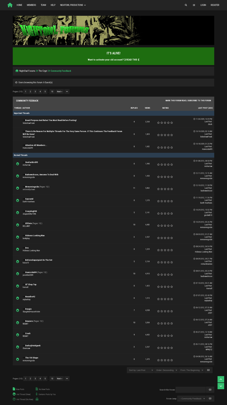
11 (134, 188)
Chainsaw (26, 348)
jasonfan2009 (28, 275)
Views (147, 108)
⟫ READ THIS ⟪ (131, 59)
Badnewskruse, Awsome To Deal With (41, 174)
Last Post (203, 108)
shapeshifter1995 (29, 214)
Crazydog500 (31, 211)
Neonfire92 (30, 296)
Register (215, 5)
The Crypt (43, 70)
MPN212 (209, 349)
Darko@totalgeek (33, 345)
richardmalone (206, 264)
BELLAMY (26, 226)
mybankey (26, 299)
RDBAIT (25, 324)
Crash (27, 333)
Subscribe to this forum (199, 100)
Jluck (210, 124)
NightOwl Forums (27, 70)
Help (53, 5)
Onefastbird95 (31, 162)
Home (19, 5)
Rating (165, 108)
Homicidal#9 (28, 148)
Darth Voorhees (29, 202)
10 (134, 224)
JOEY (210, 313)
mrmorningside (29, 177)
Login (203, 5)
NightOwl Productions (73, 5)
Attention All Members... (36, 145)
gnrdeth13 (208, 215)
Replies (134, 108)
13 (52, 91)
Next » (59, 91)
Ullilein (28, 223)
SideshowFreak (29, 123)
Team (43, 5)
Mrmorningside (32, 187)
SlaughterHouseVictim (31, 312)
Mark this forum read (176, 100)
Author (26, 108)
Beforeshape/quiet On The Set (38, 260)
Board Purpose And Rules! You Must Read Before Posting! (51, 120)
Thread (17, 108)
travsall (25, 287)
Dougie (28, 309)
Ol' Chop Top (30, 284)
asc (210, 108)
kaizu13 (26, 263)
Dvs (27, 248)
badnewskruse (206, 191)
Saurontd (29, 199)
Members (31, 5)
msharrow (26, 165)
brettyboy (26, 238)
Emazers (29, 321)
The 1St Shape (31, 358)
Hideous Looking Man (35, 235)
